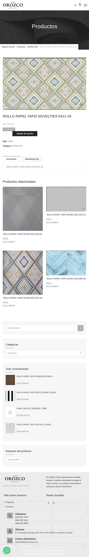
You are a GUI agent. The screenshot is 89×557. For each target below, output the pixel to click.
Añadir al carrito (25, 133)
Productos (10, 502)
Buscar (80, 328)
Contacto (9, 507)
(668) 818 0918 (21, 520)
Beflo (62, 551)
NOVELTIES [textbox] (44, 353)
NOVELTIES (17, 146)
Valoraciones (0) (32, 159)
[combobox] (44, 353)
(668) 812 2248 (21, 517)
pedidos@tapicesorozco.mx (26, 542)
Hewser (55, 551)
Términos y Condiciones (34, 554)
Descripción (11, 159)
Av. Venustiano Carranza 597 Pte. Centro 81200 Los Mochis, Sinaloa (43, 533)
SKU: (5, 141)
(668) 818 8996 (21, 523)
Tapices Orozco (43, 551)
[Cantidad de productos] (7, 133)
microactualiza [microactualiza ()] (13, 460)
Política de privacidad (56, 554)
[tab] (11, 159)
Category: (7, 146)
